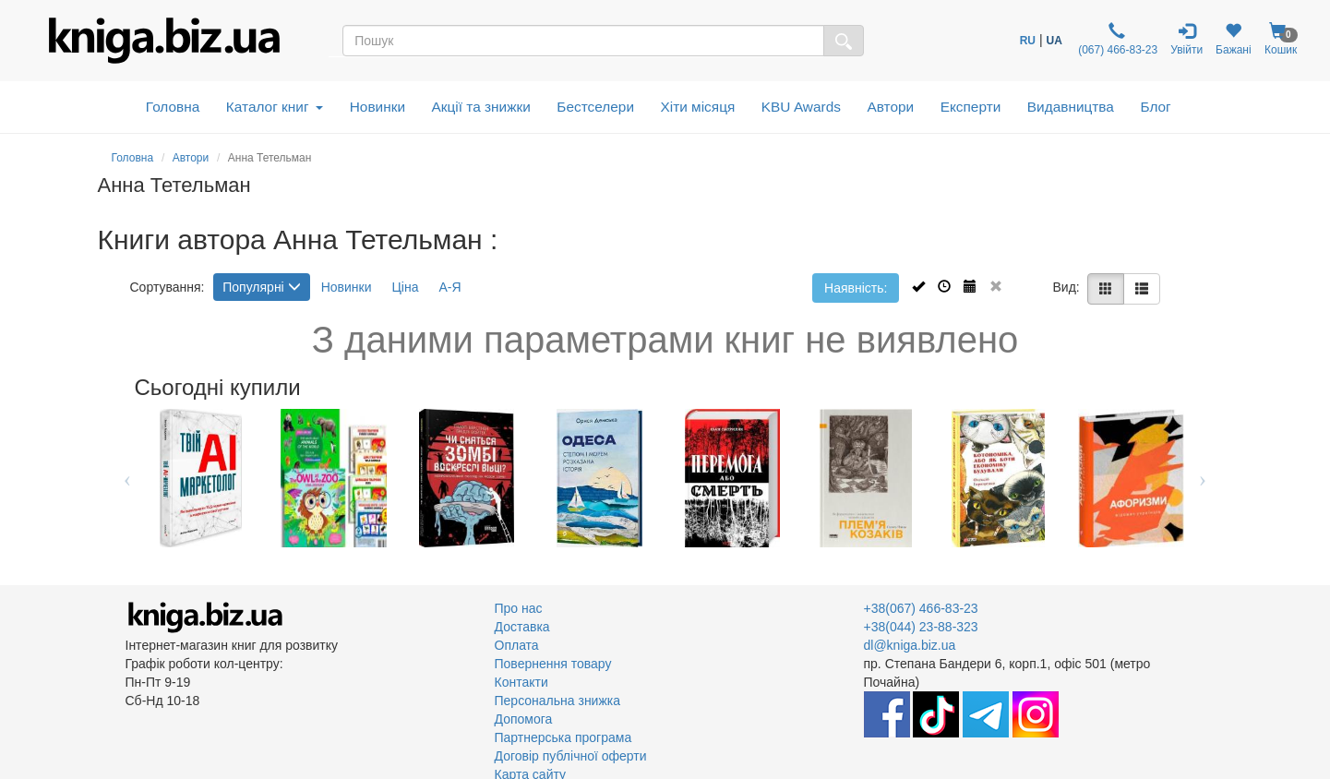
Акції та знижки (481, 106)
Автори (890, 106)
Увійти (1186, 39)
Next (1203, 478)
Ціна (404, 287)
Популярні (261, 287)
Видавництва (1070, 106)
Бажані (1234, 39)
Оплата (517, 645)
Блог (1155, 106)
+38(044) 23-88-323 (921, 626)
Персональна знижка (558, 700)
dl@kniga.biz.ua (910, 645)
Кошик (1281, 39)
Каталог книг (274, 106)
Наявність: (855, 288)
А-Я (449, 287)
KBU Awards (801, 106)
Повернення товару (553, 663)
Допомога (524, 719)
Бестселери (595, 106)
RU (1028, 40)
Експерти (971, 106)
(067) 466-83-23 (1116, 39)
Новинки (377, 106)
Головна (172, 106)
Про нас (519, 608)
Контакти (521, 682)
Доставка (522, 626)
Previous (127, 478)
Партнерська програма (563, 737)
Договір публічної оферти (571, 756)
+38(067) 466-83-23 (921, 608)
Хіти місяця (698, 106)
